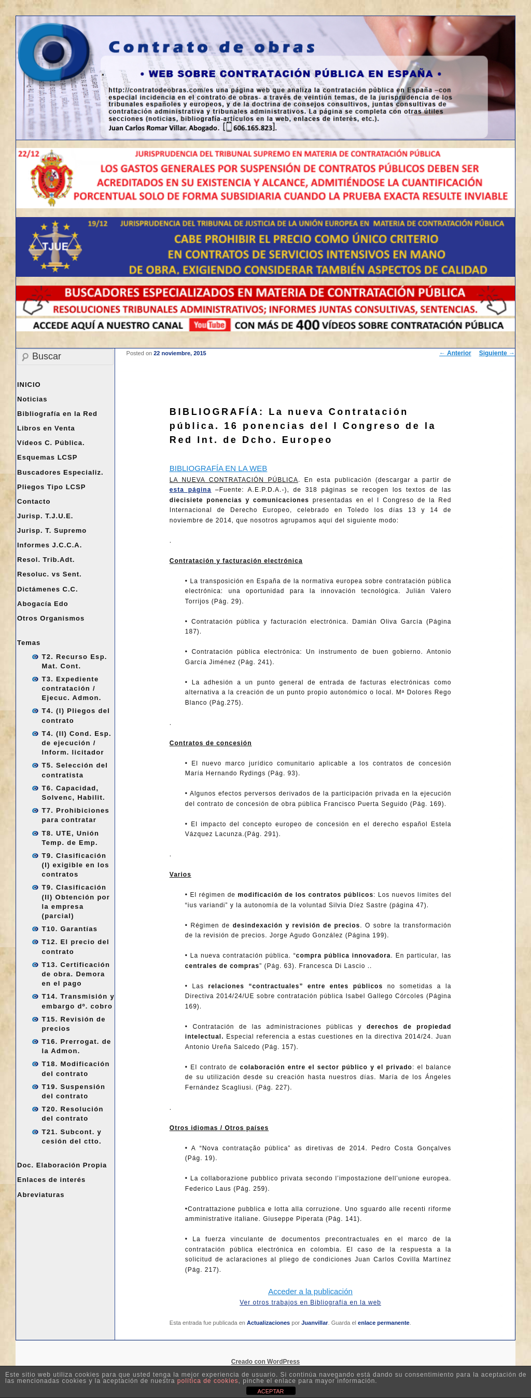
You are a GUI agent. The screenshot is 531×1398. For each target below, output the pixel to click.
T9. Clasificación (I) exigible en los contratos (75, 865)
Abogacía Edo (42, 604)
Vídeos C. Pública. (51, 443)
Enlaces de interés (51, 1180)
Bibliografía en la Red (57, 414)
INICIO (29, 384)
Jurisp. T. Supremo (52, 530)
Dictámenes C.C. (47, 589)
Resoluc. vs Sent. (49, 574)
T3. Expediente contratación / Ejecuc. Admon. (72, 688)
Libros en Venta (46, 428)
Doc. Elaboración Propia (62, 1165)
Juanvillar (314, 1323)
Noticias (32, 399)
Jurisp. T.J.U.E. (45, 516)
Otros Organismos (51, 618)
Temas (28, 643)
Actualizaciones (268, 1323)
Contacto (33, 501)
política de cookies (208, 1380)
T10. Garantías (70, 929)
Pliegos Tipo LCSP (51, 487)
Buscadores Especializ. (60, 472)
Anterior (455, 353)
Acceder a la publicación (310, 1291)
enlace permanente (384, 1323)
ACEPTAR (270, 1391)
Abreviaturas (40, 1195)
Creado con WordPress (265, 1361)
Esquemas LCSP (47, 457)
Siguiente (497, 353)
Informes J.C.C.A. (49, 545)
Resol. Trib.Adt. (46, 559)
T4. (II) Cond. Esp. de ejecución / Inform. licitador (76, 743)
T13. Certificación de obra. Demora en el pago (76, 974)
